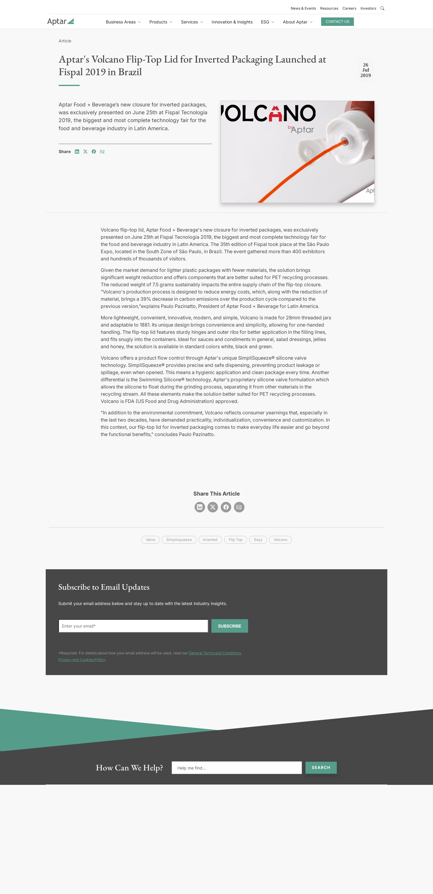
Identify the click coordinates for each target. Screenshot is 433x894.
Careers (349, 8)
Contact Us (337, 21)
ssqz (258, 539)
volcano (280, 539)
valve (150, 539)
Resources (329, 8)
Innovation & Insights (232, 21)
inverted (210, 539)
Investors (368, 8)
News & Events (303, 8)
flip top (236, 539)
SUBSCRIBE (229, 625)
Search (321, 767)
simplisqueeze (179, 539)
